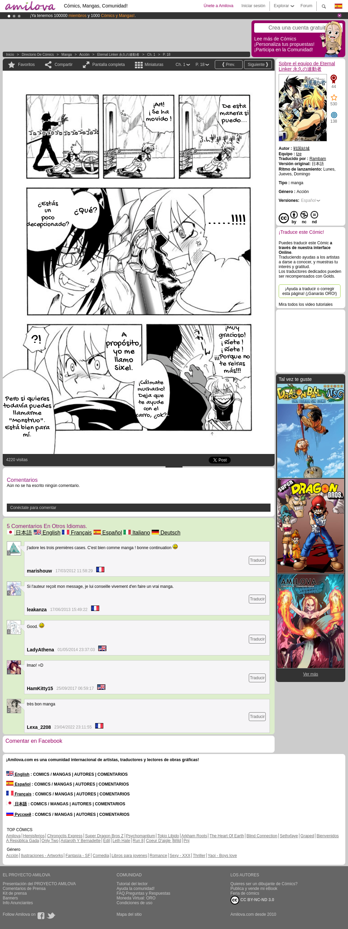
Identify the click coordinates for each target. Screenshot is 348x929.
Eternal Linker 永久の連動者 (118, 54)
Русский (18, 814)
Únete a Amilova (218, 5)
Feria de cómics (244, 893)
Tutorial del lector (132, 883)
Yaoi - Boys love (222, 855)
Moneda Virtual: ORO (136, 898)
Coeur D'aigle (159, 840)
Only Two (49, 840)
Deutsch (166, 533)
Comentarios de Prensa (24, 888)
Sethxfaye (289, 836)
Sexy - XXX (180, 855)
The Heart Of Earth (227, 836)
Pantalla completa (108, 64)
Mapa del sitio (129, 914)
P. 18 (166, 54)
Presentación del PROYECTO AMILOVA (39, 883)
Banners (10, 898)
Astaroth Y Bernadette (81, 840)
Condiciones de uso (134, 902)
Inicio (10, 54)
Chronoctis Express (65, 836)
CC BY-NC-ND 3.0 (252, 900)
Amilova (13, 836)
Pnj (186, 840)
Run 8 (138, 840)
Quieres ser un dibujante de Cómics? (263, 883)
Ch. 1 (151, 54)
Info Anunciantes (18, 902)
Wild (177, 840)
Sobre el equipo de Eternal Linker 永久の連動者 (307, 66)
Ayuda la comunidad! (136, 888)
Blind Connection (261, 836)
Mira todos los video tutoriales (306, 304)
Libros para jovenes (129, 855)
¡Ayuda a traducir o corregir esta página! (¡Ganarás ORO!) (309, 291)
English (47, 533)
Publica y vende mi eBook (253, 888)
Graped (307, 836)
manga (67, 54)
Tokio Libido (168, 836)
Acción (84, 54)
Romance (158, 855)
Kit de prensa (15, 893)
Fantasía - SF (78, 855)
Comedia (101, 855)
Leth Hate (121, 840)
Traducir (257, 560)
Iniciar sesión (253, 5)
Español (107, 533)
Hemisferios (34, 836)
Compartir (64, 64)
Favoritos (26, 64)
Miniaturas (153, 64)
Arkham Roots (194, 836)
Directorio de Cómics (38, 54)
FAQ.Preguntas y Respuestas (143, 893)
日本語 (19, 533)
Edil (106, 840)
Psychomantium (140, 836)
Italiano (136, 533)
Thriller (199, 855)
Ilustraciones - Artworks (42, 855)
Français (77, 533)
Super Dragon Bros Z (104, 836)
